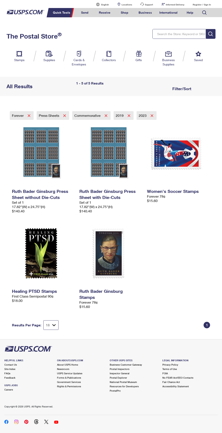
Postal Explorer (118, 377)
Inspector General (119, 373)
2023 (143, 115)
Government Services (69, 382)
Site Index (9, 369)
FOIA (165, 373)
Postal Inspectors (119, 369)
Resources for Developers (124, 386)
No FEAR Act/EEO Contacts (177, 377)
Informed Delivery (175, 4)
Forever (18, 115)
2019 (120, 115)
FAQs (7, 373)
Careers (8, 389)
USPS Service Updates (69, 373)
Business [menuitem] (145, 12)
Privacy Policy (170, 364)
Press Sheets (49, 115)
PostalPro (115, 390)
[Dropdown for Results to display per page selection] (51, 325)
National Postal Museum (123, 382)
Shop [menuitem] (124, 12)
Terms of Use (169, 369)
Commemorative (87, 115)
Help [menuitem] (190, 12)
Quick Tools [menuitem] (61, 12)
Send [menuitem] (84, 12)
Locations (127, 4)
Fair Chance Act (171, 382)
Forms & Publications (69, 377)
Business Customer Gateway (126, 364)
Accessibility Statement (175, 386)
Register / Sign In (202, 4)
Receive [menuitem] (104, 12)
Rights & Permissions (69, 386)
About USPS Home (67, 364)
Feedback (9, 377)
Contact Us (10, 364)
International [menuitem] (168, 12)
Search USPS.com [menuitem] (204, 12)
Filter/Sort (181, 88)
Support (149, 4)
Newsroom (63, 369)
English (100, 4)
